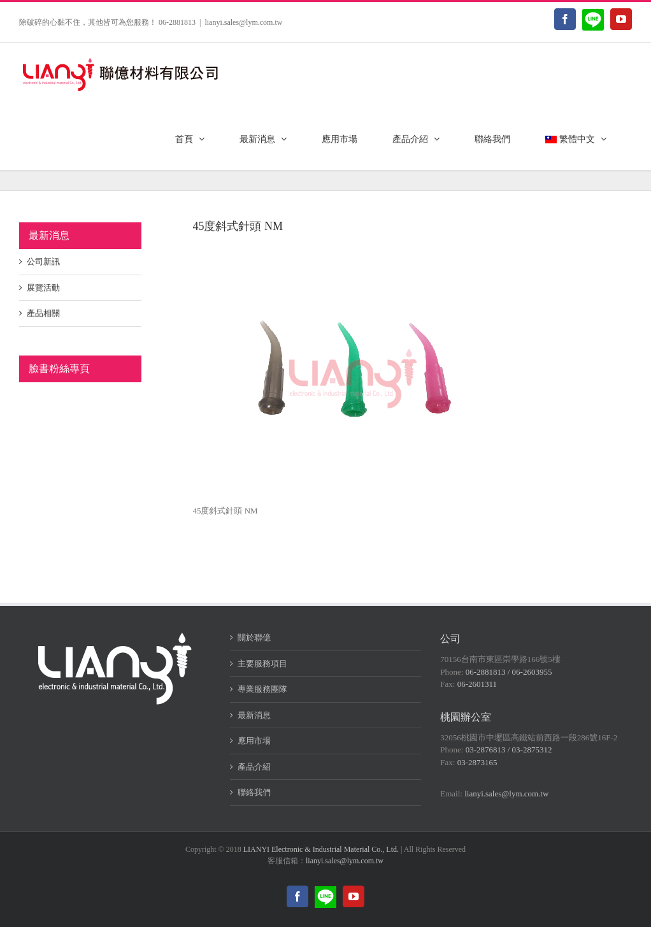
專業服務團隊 (262, 689)
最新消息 (254, 715)
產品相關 (43, 313)
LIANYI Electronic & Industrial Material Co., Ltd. (321, 849)
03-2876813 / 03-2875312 (509, 749)
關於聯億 (254, 637)
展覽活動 (43, 287)
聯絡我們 (254, 792)
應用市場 (254, 740)
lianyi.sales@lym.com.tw (243, 22)
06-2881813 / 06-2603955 (509, 672)
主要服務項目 (262, 663)
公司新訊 (43, 261)
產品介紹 (254, 767)
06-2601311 (477, 684)
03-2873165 (477, 762)
